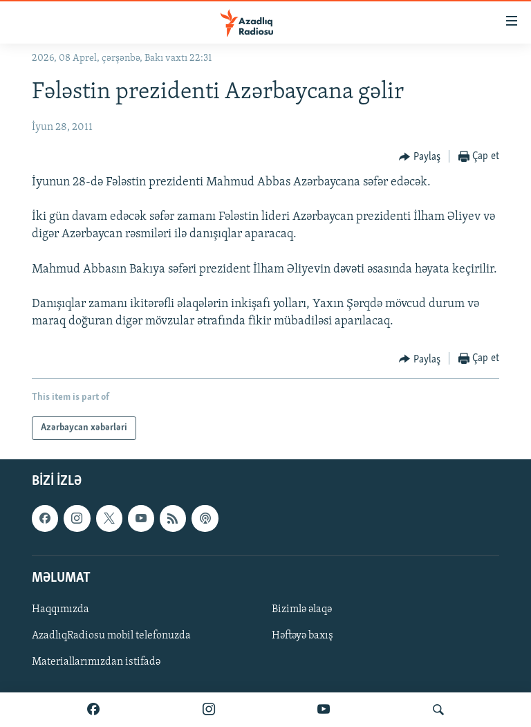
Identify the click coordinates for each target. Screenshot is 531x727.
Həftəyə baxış (302, 635)
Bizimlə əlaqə (302, 609)
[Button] (419, 157)
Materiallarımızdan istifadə (96, 662)
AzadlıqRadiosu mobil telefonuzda (111, 635)
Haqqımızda (60, 609)
